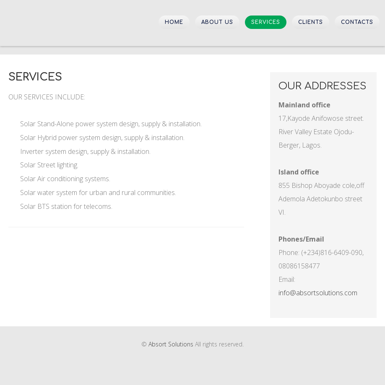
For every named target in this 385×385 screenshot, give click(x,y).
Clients (310, 22)
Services (265, 22)
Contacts (357, 22)
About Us (217, 22)
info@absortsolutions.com (317, 292)
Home (174, 22)
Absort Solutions (50, 23)
